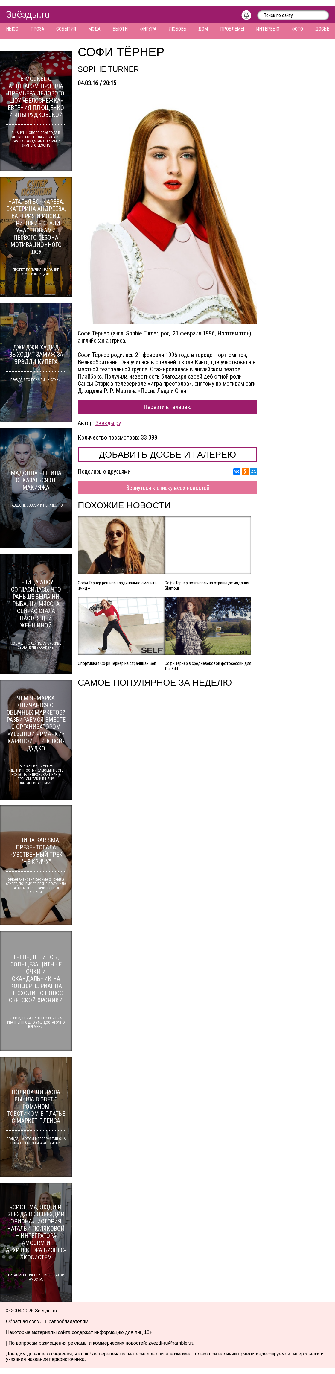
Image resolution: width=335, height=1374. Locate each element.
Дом (203, 29)
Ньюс (12, 29)
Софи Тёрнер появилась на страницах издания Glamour (207, 585)
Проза (37, 29)
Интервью (267, 29)
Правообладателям (67, 1321)
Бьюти (120, 29)
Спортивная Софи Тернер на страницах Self (117, 663)
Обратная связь (23, 1321)
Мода (94, 29)
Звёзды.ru (28, 14)
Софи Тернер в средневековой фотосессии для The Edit (208, 666)
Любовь (177, 29)
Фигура (148, 29)
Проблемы (232, 29)
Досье (322, 29)
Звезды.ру (108, 423)
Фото (297, 29)
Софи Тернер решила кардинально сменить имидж (117, 585)
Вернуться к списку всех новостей (167, 487)
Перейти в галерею (168, 407)
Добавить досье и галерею (167, 454)
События (66, 29)
